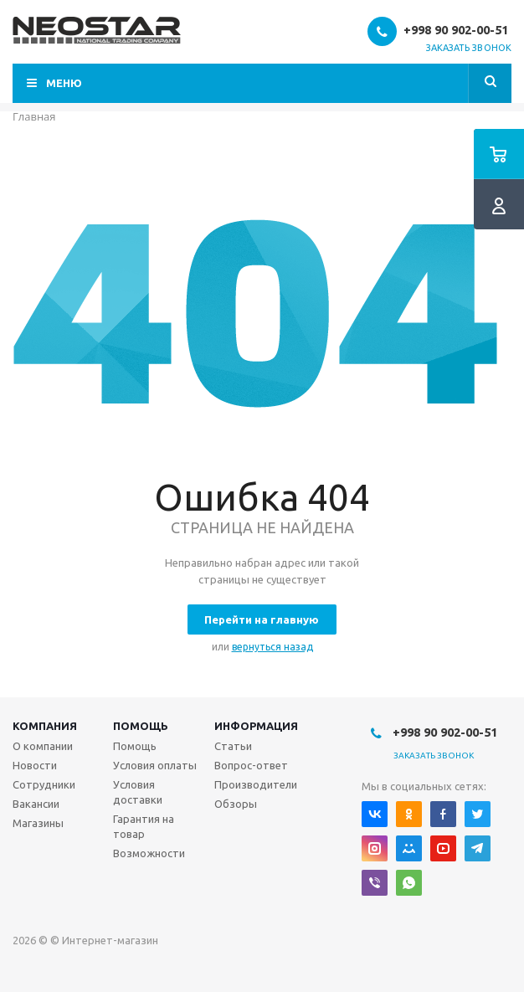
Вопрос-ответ (251, 765)
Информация (256, 726)
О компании (43, 746)
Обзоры (235, 804)
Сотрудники (44, 784)
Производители (255, 784)
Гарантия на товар (143, 826)
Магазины (38, 823)
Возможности (149, 853)
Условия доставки (137, 792)
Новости (35, 765)
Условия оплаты (155, 765)
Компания (45, 726)
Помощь (140, 726)
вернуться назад (272, 646)
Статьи (233, 746)
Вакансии (36, 804)
